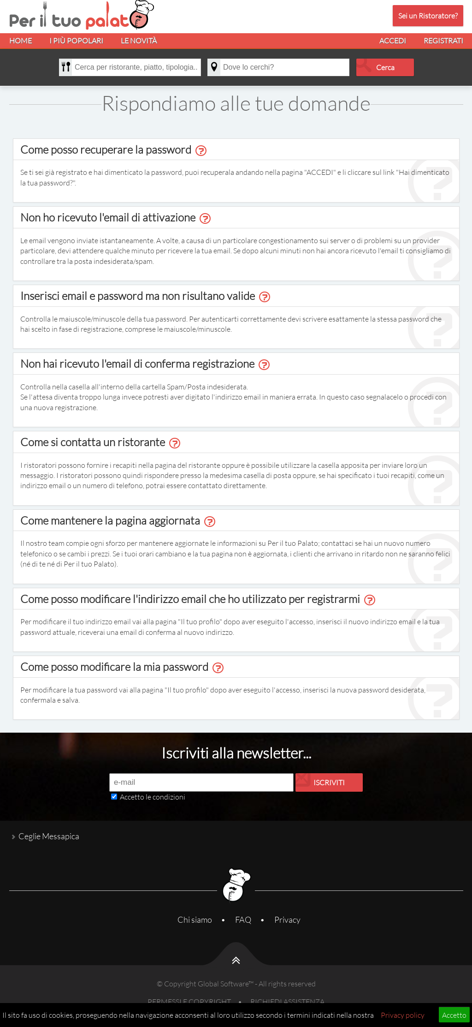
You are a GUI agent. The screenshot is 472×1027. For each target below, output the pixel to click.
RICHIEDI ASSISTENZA (287, 1001)
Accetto (454, 1014)
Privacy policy (403, 1014)
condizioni (169, 796)
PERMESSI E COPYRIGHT (189, 1001)
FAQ (243, 919)
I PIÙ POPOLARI (76, 40)
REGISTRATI (443, 40)
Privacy (287, 919)
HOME (20, 40)
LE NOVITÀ (139, 40)
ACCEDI (392, 40)
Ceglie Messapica (48, 836)
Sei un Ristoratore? (428, 15)
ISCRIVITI (329, 782)
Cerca (385, 67)
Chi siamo (194, 919)
